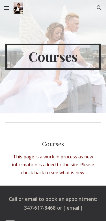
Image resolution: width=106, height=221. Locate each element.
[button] (7, 8)
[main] (53, 57)
